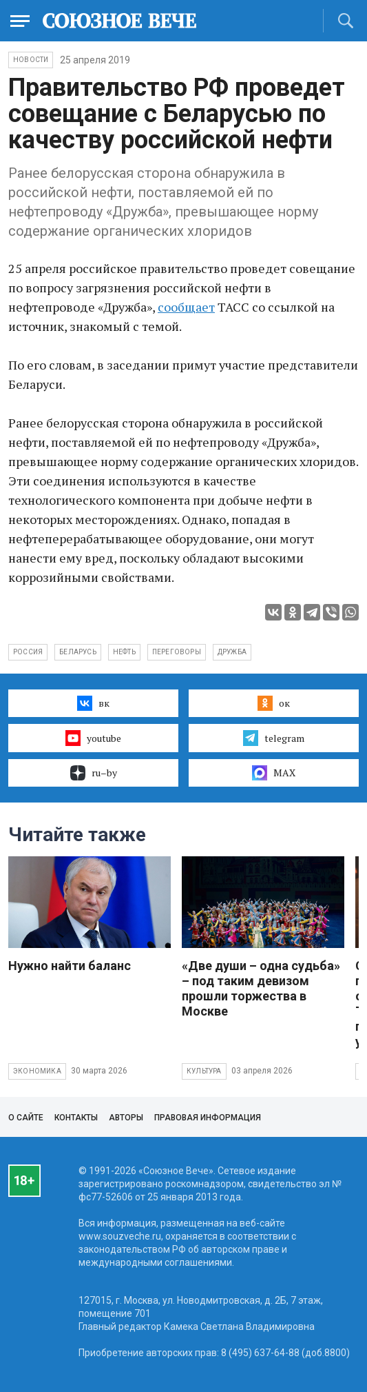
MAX (273, 772)
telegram (273, 737)
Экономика (37, 1071)
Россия (28, 652)
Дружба (232, 652)
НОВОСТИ (30, 59)
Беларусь (77, 652)
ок (274, 703)
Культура (204, 1071)
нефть (124, 652)
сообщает (186, 307)
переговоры (176, 652)
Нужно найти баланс (69, 965)
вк (93, 703)
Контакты (76, 1117)
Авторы (126, 1117)
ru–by (93, 772)
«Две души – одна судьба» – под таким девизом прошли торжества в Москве (261, 988)
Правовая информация (207, 1117)
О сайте (25, 1117)
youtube (93, 737)
